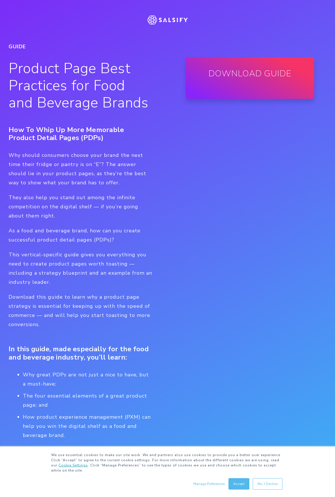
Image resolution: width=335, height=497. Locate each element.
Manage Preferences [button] (209, 484)
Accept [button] (238, 484)
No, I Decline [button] (268, 484)
